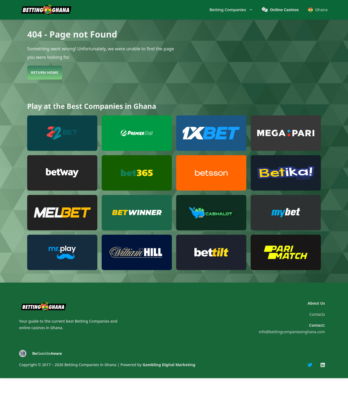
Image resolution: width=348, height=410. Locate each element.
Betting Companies (228, 9)
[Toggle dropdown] (250, 9)
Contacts (317, 314)
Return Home (44, 72)
